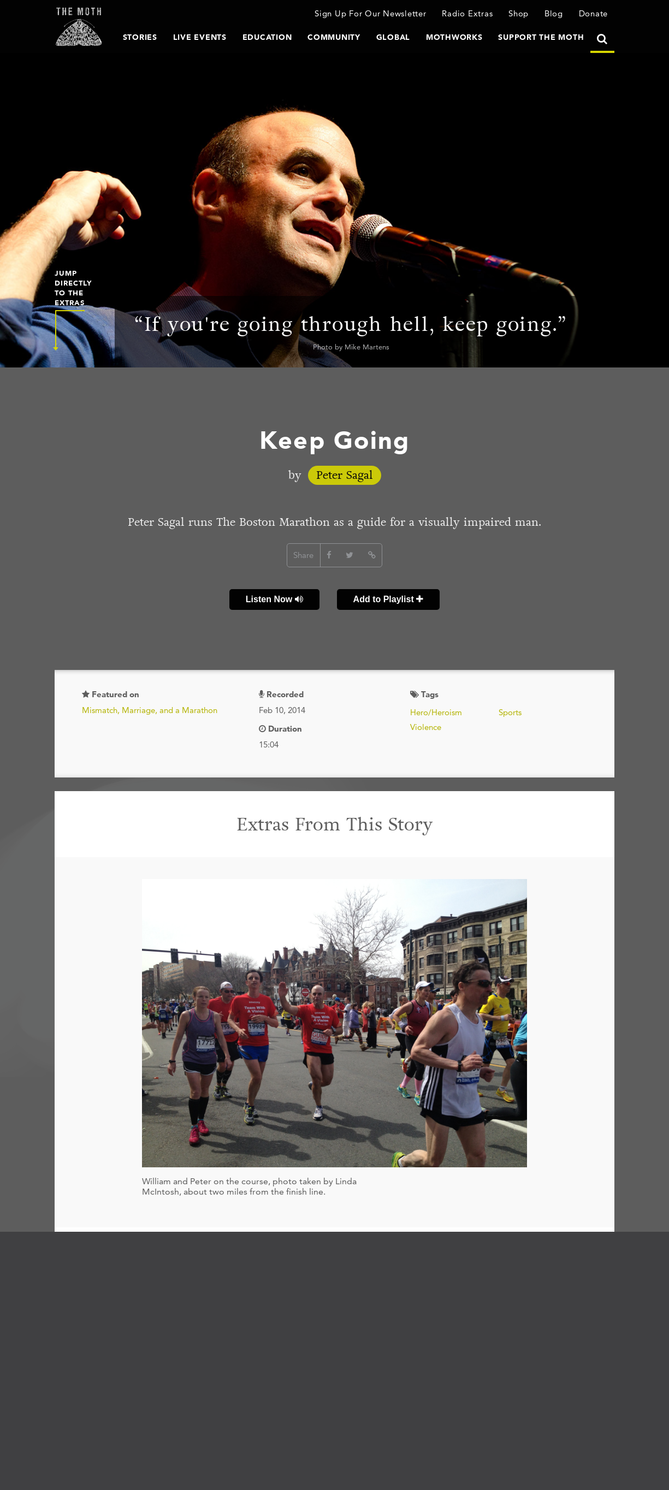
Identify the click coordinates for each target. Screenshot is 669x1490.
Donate (593, 13)
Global (393, 37)
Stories (140, 37)
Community (333, 37)
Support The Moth (541, 37)
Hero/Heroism (436, 712)
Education (267, 37)
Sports (510, 712)
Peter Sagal (344, 475)
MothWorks (454, 37)
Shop (518, 13)
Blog (553, 13)
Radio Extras (467, 13)
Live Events (200, 37)
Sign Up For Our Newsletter (371, 13)
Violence (425, 727)
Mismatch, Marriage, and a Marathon (149, 710)
